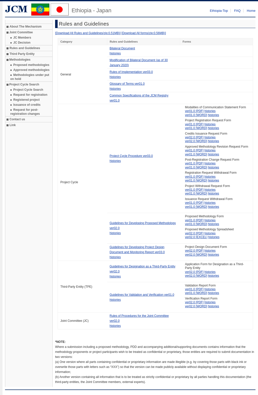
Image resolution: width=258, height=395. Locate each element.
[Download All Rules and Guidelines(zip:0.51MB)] (87, 33)
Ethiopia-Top (219, 11)
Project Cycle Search (28, 89)
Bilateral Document (122, 48)
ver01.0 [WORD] (196, 115)
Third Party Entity (22, 54)
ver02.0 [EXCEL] (196, 237)
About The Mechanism (26, 26)
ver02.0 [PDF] (194, 137)
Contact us (17, 119)
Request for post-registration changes (25, 112)
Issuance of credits (27, 105)
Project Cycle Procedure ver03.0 (131, 156)
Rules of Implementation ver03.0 (131, 72)
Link (13, 125)
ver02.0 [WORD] (196, 141)
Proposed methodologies (31, 65)
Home (251, 11)
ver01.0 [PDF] (194, 111)
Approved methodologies (31, 70)
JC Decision (22, 42)
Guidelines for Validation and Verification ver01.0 (142, 295)
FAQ (237, 11)
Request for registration (30, 94)
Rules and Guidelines (25, 48)
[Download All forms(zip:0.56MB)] (143, 33)
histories (115, 53)
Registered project (26, 100)
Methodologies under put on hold (29, 77)
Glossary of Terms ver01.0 (127, 83)
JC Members (22, 37)
